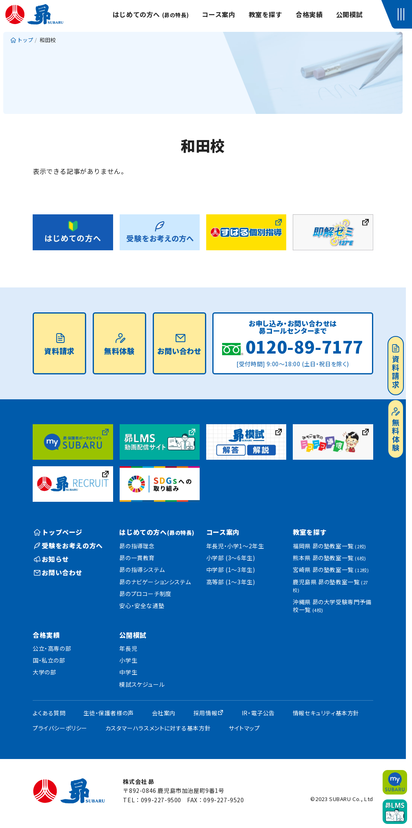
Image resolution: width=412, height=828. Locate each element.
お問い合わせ (179, 344)
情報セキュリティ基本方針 (326, 713)
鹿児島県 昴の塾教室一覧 (330, 586)
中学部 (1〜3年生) (230, 569)
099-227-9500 (161, 800)
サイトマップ (244, 728)
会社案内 (164, 713)
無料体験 (395, 429)
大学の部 (44, 672)
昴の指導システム (142, 569)
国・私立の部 (49, 660)
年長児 (128, 648)
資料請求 (395, 366)
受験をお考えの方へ (68, 545)
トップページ (58, 532)
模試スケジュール (142, 684)
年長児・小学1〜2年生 (235, 546)
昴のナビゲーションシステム (155, 582)
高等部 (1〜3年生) (230, 582)
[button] (402, 14)
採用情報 (205, 713)
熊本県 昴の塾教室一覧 (329, 558)
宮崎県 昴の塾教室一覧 (331, 569)
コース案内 (218, 14)
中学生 (128, 672)
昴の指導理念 (137, 546)
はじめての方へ (151, 14)
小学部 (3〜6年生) (230, 558)
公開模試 (349, 14)
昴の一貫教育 (137, 558)
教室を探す (266, 14)
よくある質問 (49, 713)
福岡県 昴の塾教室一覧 (329, 546)
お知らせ (51, 559)
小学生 (128, 660)
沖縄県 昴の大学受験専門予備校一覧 (332, 606)
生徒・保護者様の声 (108, 713)
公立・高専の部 (52, 648)
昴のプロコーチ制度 (145, 594)
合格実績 (309, 14)
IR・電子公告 (258, 713)
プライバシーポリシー (60, 728)
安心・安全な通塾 (141, 605)
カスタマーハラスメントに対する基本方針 (158, 728)
